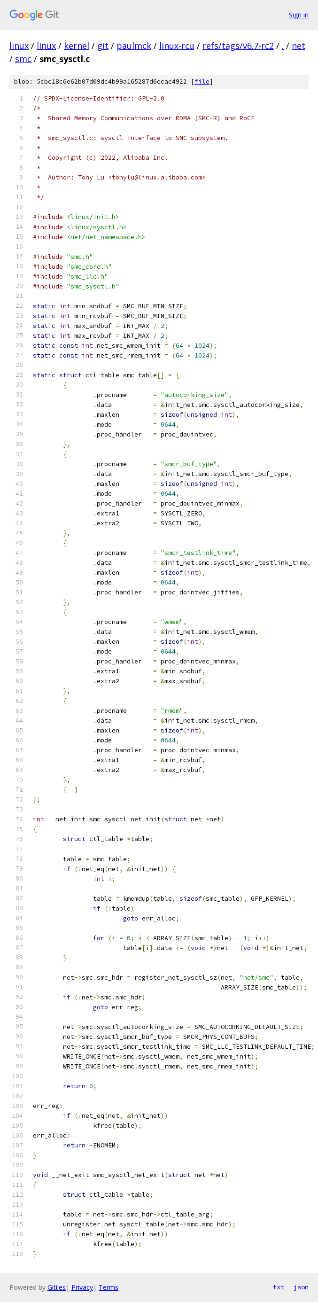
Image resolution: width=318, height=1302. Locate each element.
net (298, 45)
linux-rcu (176, 45)
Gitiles (56, 1287)
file (201, 82)
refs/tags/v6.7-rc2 (238, 45)
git (103, 45)
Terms (108, 1287)
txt (278, 1287)
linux (19, 45)
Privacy (82, 1287)
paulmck (133, 45)
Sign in (299, 14)
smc (23, 58)
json (301, 1287)
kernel (76, 45)
